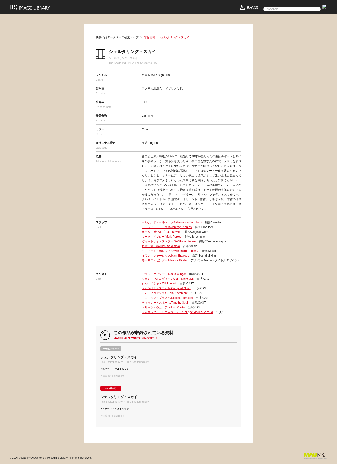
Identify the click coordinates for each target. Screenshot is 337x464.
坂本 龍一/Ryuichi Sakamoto (161, 246)
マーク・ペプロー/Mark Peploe (162, 236)
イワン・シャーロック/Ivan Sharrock (165, 255)
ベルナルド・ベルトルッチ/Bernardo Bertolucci (172, 222)
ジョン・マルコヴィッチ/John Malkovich (168, 278)
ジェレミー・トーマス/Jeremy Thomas (167, 227)
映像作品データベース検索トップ (117, 37)
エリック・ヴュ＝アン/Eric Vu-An (163, 307)
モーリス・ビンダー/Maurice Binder (165, 260)
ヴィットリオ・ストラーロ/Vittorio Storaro (169, 241)
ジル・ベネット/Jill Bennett (159, 283)
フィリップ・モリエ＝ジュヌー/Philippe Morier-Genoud (177, 312)
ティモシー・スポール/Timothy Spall (165, 302)
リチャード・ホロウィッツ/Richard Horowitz (170, 251)
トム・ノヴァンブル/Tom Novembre (165, 293)
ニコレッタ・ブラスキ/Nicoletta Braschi (167, 297)
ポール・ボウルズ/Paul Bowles (161, 232)
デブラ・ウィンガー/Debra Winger (164, 274)
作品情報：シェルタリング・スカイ (166, 37)
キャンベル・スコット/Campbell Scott (166, 288)
